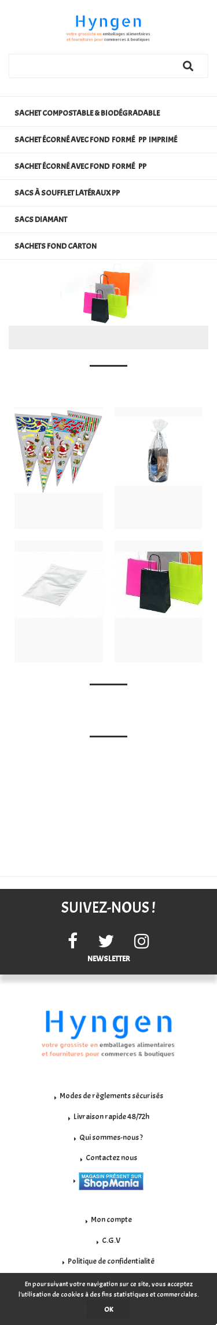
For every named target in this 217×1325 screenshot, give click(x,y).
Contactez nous (111, 1157)
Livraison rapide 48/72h (111, 1116)
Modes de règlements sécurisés (111, 1096)
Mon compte (111, 1219)
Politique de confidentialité (111, 1261)
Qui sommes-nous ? (111, 1137)
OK (108, 1309)
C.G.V (111, 1240)
